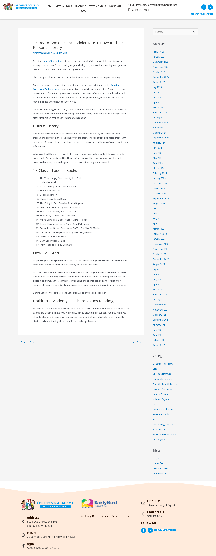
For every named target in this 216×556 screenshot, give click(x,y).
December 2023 (161, 183)
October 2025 (160, 72)
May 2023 (158, 218)
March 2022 (159, 289)
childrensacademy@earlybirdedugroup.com (154, 4)
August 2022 (159, 264)
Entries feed (159, 463)
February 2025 (160, 112)
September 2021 (162, 319)
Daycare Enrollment (163, 379)
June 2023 (158, 213)
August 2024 (159, 142)
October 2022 (160, 254)
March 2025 (159, 107)
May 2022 (158, 279)
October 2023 (160, 193)
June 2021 (158, 330)
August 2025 (159, 82)
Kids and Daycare (162, 399)
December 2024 (161, 122)
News (156, 404)
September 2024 (162, 137)
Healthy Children (161, 394)
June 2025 (158, 92)
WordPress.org (161, 473)
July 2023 (157, 208)
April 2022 (158, 284)
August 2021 (159, 324)
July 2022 (157, 269)
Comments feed (161, 468)
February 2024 (160, 173)
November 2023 (161, 188)
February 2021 (160, 340)
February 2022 (160, 294)
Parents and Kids (43, 52)
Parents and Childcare (164, 409)
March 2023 (159, 228)
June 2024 (158, 153)
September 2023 (162, 198)
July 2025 (157, 87)
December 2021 (161, 304)
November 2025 (161, 66)
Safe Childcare (160, 429)
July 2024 (157, 147)
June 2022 (158, 274)
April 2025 (158, 102)
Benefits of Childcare (163, 363)
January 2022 (159, 299)
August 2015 (159, 345)
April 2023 (158, 223)
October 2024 (160, 132)
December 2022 (161, 243)
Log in (156, 458)
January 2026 (159, 56)
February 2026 (160, 51)
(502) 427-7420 (140, 9)
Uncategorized (160, 439)
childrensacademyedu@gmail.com (169, 505)
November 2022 (161, 249)
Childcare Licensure (163, 373)
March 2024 (159, 168)
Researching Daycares (164, 424)
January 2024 (159, 178)
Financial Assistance (163, 389)
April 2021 (158, 335)
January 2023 (159, 238)
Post (155, 419)
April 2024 (158, 163)
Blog (155, 368)
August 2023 (159, 203)
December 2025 (161, 61)
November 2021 (161, 309)
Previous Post (27, 342)
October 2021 (160, 314)
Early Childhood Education (166, 384)
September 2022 (162, 259)
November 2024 (161, 127)
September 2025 (162, 77)
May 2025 (158, 97)
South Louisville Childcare (166, 434)
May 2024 (158, 157)
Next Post (137, 342)
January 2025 (159, 117)
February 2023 (160, 233)
